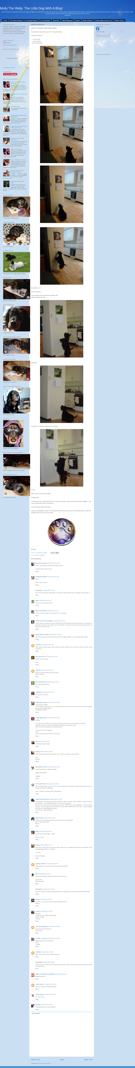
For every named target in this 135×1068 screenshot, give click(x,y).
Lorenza (37, 911)
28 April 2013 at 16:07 (44, 741)
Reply (37, 571)
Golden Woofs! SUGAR (42, 634)
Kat (36, 741)
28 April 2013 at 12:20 (49, 590)
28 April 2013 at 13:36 (52, 656)
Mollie (37, 831)
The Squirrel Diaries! (16, 20)
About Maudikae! (67, 20)
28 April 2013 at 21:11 (46, 845)
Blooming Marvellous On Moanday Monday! (17, 171)
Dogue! (78, 20)
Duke (36, 874)
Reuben (37, 751)
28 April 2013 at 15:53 (54, 702)
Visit (9, 67)
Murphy (37, 845)
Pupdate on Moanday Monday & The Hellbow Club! (19, 127)
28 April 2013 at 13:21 (59, 621)
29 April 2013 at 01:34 (46, 899)
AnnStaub (38, 952)
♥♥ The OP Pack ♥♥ (40, 784)
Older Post (88, 1060)
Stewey (37, 899)
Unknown (39, 552)
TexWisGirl (38, 692)
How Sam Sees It (40, 656)
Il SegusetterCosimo (41, 717)
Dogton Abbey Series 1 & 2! (103, 20)
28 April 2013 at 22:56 (49, 889)
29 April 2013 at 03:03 (46, 911)
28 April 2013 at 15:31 (48, 692)
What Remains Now (41, 682)
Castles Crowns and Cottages (44, 621)
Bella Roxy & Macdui (41, 563)
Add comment (36, 1013)
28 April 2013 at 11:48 (53, 576)
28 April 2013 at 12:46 (45, 600)
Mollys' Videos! (119, 20)
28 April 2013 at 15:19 (53, 682)
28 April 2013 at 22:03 (52, 863)
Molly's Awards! (87, 20)
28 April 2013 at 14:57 (47, 670)
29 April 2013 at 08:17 (49, 962)
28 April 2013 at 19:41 (49, 818)
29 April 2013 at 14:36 (47, 1004)
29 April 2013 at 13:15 (50, 984)
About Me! (56, 20)
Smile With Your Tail (41, 767)
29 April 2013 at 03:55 (54, 938)
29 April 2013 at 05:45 (48, 952)
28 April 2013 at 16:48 (46, 751)
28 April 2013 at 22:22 (45, 874)
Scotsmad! (35, 497)
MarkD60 (37, 1004)
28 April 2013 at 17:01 (53, 767)
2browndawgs (39, 994)
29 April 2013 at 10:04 (61, 974)
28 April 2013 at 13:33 (47, 644)
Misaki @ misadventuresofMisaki (44, 974)
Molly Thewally (99, 26)
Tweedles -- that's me (41, 938)
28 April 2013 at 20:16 (45, 831)
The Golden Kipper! (31, 20)
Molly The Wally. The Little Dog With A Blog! (31, 8)
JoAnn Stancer (39, 984)
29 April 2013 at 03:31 (54, 926)
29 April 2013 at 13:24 (50, 994)
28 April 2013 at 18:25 (53, 784)
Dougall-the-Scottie (41, 576)
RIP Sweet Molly (15, 106)
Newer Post (35, 1060)
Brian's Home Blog (40, 610)
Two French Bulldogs (41, 926)
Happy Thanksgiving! (16, 149)
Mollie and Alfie (39, 837)
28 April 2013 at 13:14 (53, 610)
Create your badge (100, 31)
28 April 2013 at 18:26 (56, 799)
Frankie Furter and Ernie (42, 799)
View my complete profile (10, 45)
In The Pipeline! (45, 20)
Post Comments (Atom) (45, 1063)
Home (5, 20)
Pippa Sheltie (39, 818)
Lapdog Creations (40, 863)
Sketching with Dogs (41, 702)
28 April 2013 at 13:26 (55, 634)
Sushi (37, 600)
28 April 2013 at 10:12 (54, 563)
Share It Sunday (39, 555)
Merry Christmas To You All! (18, 160)
